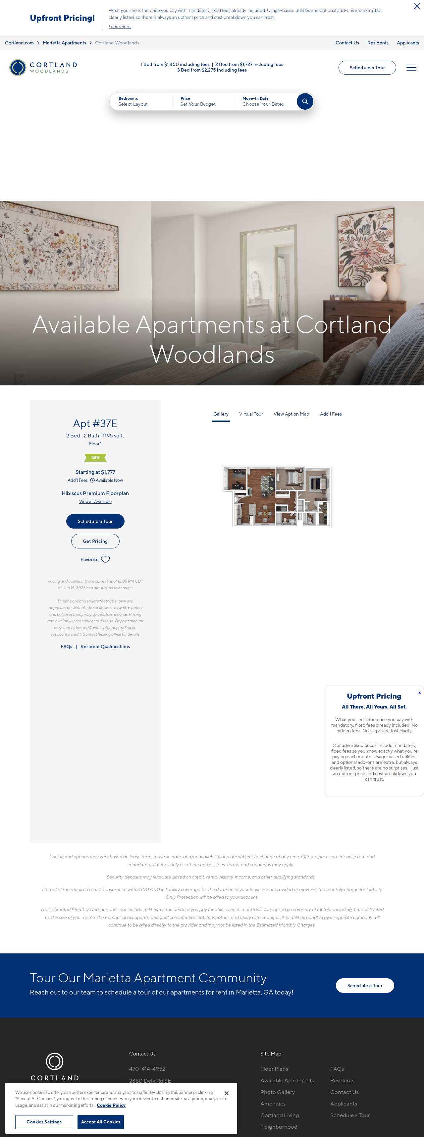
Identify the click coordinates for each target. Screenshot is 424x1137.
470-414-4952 (147, 954)
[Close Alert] (417, 6)
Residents (378, 42)
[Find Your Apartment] (305, 101)
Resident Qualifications (105, 531)
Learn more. (120, 26)
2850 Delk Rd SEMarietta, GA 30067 (154, 970)
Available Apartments (287, 965)
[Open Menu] (411, 68)
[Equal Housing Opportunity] (132, 990)
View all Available (95, 386)
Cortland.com (19, 42)
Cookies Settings (44, 1121)
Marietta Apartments (64, 42)
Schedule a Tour (367, 68)
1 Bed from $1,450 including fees (175, 64)
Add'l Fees (82, 365)
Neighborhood (278, 1011)
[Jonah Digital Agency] (378, 1074)
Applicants (408, 42)
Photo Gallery (277, 977)
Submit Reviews (210, 1078)
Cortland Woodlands (117, 42)
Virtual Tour (251, 299)
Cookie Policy (111, 1105)
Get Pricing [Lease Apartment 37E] (95, 426)
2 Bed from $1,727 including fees (249, 64)
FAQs (66, 531)
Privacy (181, 1078)
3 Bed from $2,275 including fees (212, 70)
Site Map (241, 1078)
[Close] (226, 1093)
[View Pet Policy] (185, 990)
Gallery (221, 299)
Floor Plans (274, 954)
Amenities (273, 988)
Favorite (95, 444)
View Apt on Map (291, 299)
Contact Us (347, 42)
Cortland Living (279, 1000)
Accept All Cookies (100, 1121)
